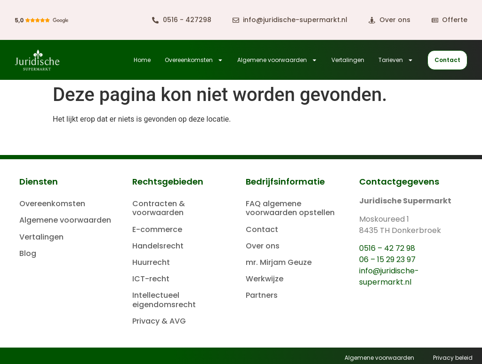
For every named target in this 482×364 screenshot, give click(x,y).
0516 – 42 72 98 (387, 248)
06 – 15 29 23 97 (387, 259)
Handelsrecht (158, 245)
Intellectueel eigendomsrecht (164, 300)
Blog (27, 253)
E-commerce (157, 229)
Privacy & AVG (159, 321)
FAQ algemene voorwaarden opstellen (290, 208)
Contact (262, 229)
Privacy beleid (453, 358)
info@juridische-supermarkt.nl (389, 276)
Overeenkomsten (194, 60)
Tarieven (395, 60)
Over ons (263, 245)
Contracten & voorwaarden (158, 208)
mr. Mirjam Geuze (279, 262)
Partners (262, 295)
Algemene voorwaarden (277, 60)
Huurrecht (151, 262)
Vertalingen (347, 60)
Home (142, 60)
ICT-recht (150, 278)
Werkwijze (264, 278)
